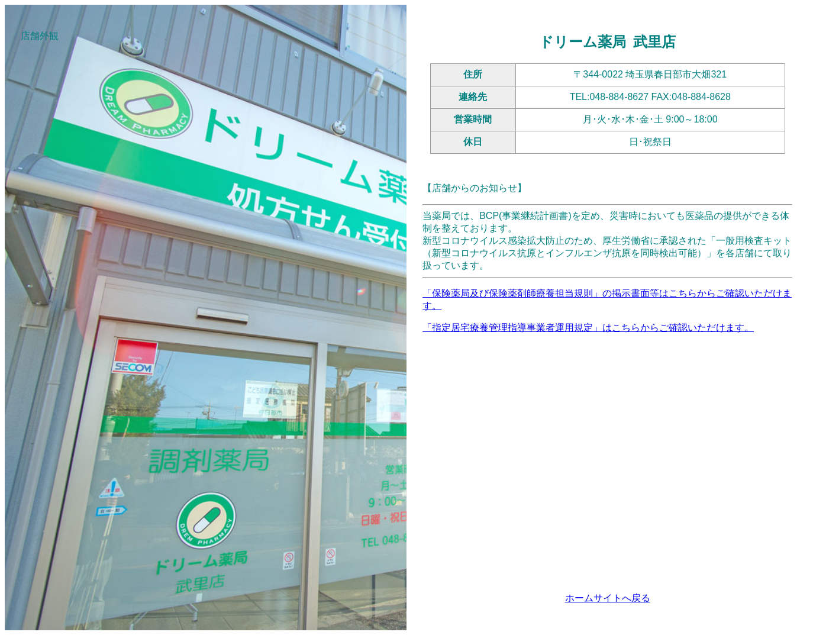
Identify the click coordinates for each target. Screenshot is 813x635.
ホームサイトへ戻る (607, 598)
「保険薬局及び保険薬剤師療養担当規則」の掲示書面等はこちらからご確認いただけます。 (607, 299)
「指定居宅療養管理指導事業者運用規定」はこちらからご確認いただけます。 (588, 328)
